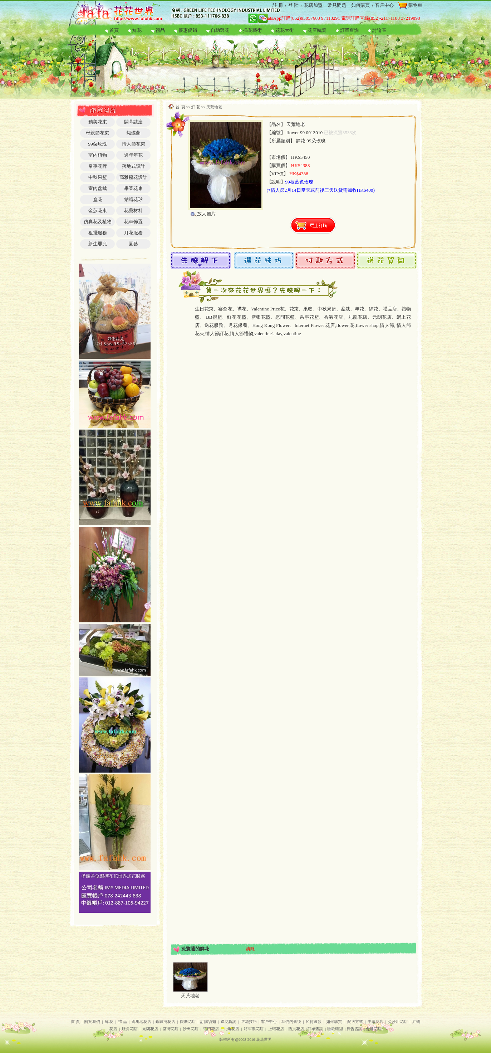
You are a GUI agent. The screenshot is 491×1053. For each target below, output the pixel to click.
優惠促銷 (187, 30)
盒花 (97, 199)
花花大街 (284, 30)
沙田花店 (190, 1029)
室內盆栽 (97, 188)
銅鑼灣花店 (165, 1022)
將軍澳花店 (254, 1029)
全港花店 (374, 1029)
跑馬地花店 (141, 1022)
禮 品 (122, 1022)
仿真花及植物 (98, 221)
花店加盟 (313, 5)
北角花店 (231, 1029)
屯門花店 (211, 1029)
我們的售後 (291, 1022)
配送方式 (355, 1022)
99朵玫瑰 (97, 144)
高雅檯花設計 (133, 177)
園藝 (133, 243)
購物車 (414, 5)
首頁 (114, 30)
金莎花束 (97, 210)
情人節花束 (133, 144)
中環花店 (375, 1022)
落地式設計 (133, 166)
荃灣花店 (170, 1029)
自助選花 (220, 30)
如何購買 (360, 5)
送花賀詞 (228, 1022)
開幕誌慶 (133, 121)
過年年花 (133, 155)
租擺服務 (97, 232)
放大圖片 (206, 213)
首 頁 (180, 107)
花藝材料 (133, 210)
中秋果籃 (97, 177)
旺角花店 (130, 1029)
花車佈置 (133, 221)
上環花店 (276, 1029)
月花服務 (133, 232)
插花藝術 (252, 30)
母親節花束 (97, 133)
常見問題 (337, 5)
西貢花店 (296, 1029)
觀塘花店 (188, 1022)
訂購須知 (208, 1022)
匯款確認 (335, 1029)
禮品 (160, 30)
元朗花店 (150, 1029)
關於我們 (92, 1022)
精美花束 (97, 121)
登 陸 (293, 5)
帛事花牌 (97, 166)
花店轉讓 (317, 30)
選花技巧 (249, 1022)
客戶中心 (384, 5)
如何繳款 (313, 1022)
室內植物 (97, 155)
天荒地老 (190, 995)
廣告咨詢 (354, 1029)
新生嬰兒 (97, 243)
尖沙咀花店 (398, 1022)
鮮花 (137, 30)
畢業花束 (133, 188)
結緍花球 (133, 199)
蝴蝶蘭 (134, 133)
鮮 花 (195, 107)
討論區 (379, 30)
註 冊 (277, 5)
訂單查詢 (349, 30)
